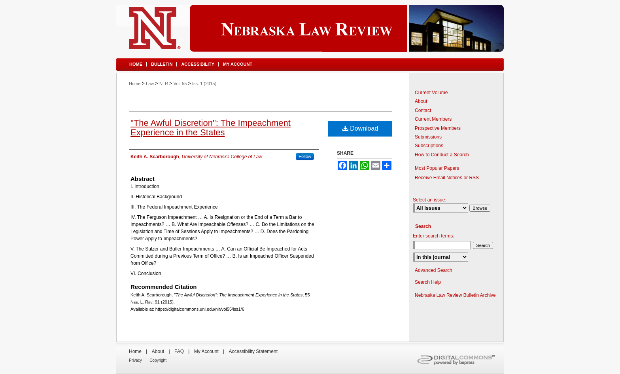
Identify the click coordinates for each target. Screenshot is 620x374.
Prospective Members (438, 128)
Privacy (135, 360)
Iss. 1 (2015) (204, 83)
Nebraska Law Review (310, 28)
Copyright (157, 360)
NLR (163, 83)
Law (150, 83)
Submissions (428, 137)
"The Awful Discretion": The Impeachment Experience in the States (210, 127)
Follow (305, 156)
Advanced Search (433, 270)
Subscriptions (429, 145)
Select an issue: (429, 200)
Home (134, 83)
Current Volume (431, 92)
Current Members (433, 119)
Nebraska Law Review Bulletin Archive (455, 295)
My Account (206, 351)
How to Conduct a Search (442, 155)
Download (360, 128)
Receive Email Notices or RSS (447, 177)
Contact (423, 110)
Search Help (428, 282)
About (421, 101)
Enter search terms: (433, 236)
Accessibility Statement (253, 351)
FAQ (179, 351)
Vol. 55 (180, 83)
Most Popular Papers (437, 168)
